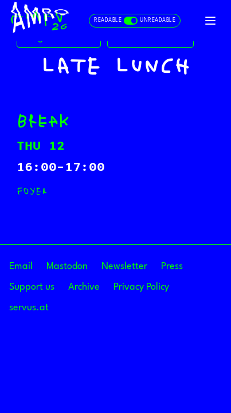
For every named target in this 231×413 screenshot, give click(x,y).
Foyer (32, 191)
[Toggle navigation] (210, 20)
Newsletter (124, 266)
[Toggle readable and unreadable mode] (135, 21)
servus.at (29, 308)
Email (21, 266)
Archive (84, 287)
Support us (31, 287)
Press (172, 266)
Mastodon (67, 266)
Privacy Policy (141, 287)
